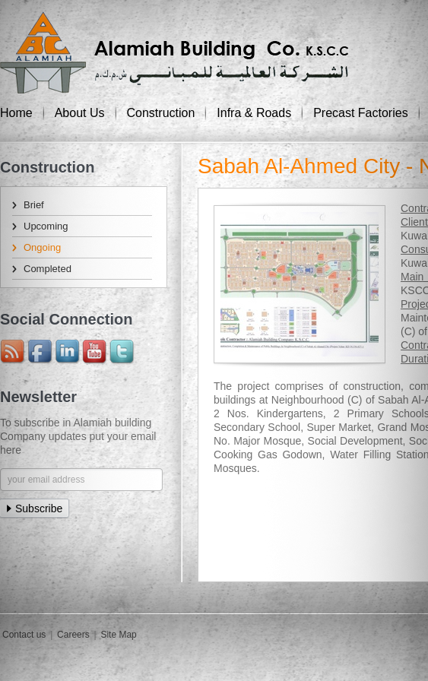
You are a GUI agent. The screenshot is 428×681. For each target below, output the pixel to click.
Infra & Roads (254, 112)
